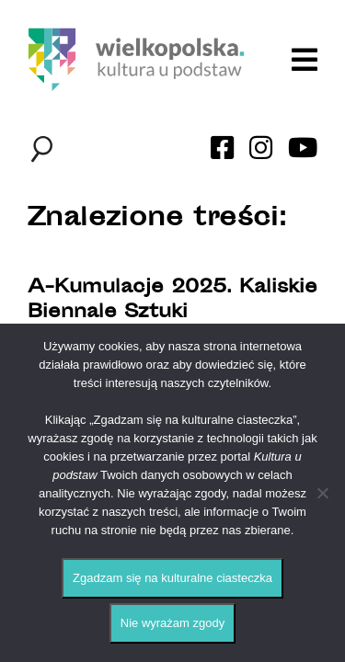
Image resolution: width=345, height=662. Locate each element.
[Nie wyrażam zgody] (322, 493)
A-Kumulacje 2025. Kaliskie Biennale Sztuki (172, 300)
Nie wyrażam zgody (172, 623)
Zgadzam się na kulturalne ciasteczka (172, 578)
